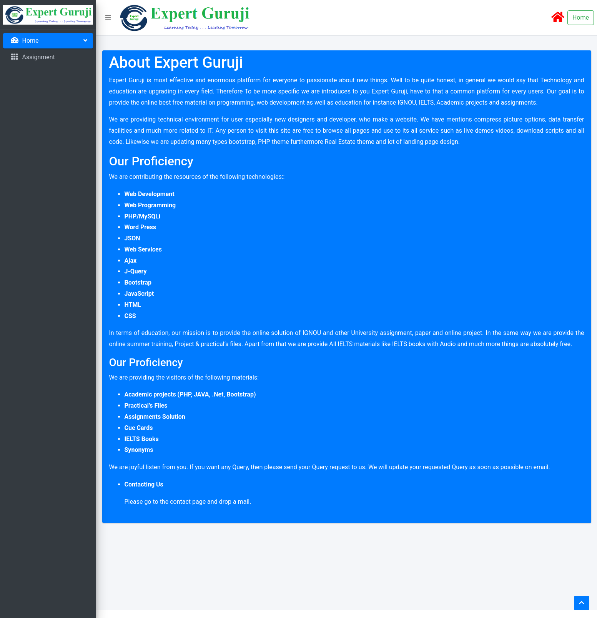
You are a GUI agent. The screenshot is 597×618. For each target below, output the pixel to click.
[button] (108, 17)
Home (580, 17)
